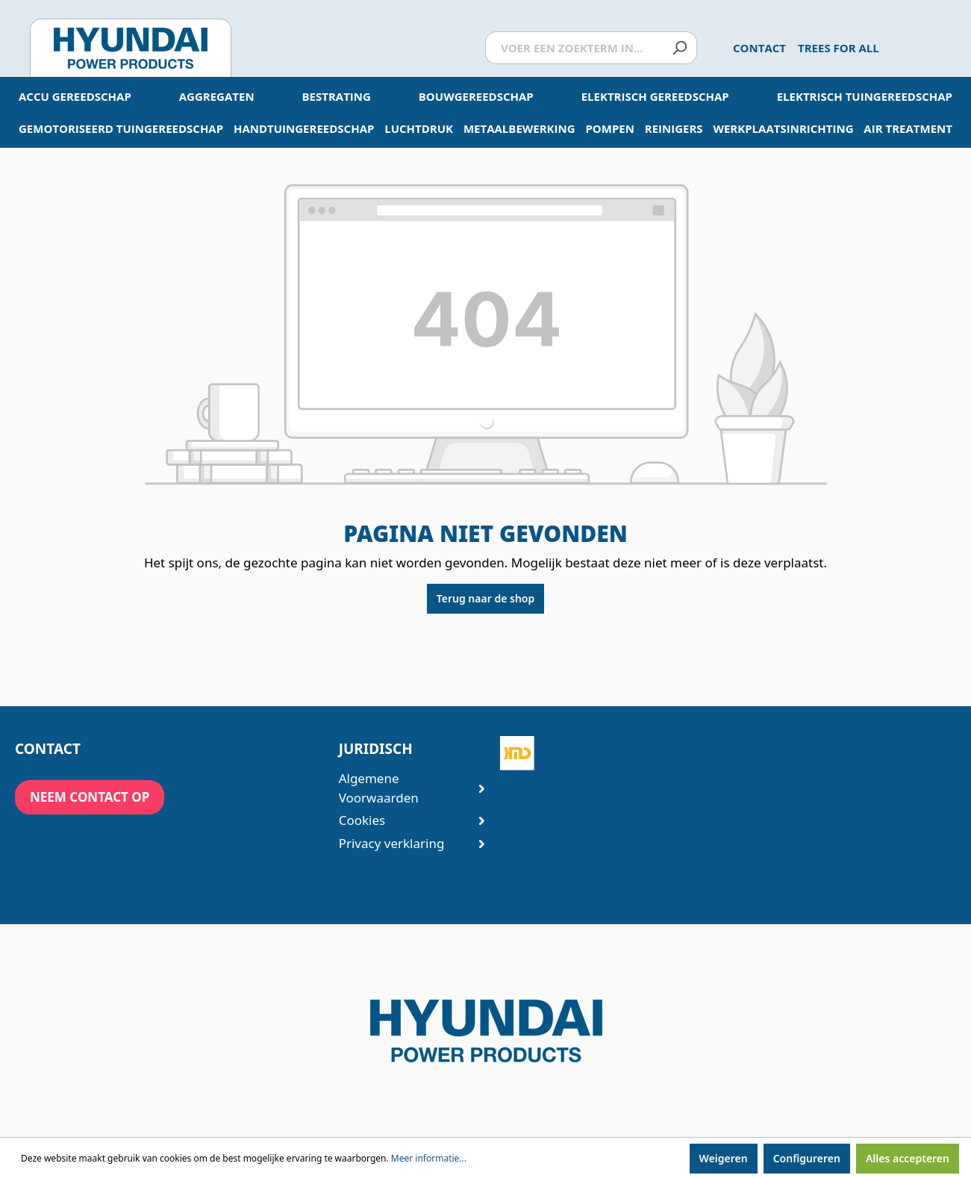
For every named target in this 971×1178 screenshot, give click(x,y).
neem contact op (89, 796)
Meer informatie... (428, 1158)
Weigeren (723, 1158)
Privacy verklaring (405, 843)
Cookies (405, 820)
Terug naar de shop (485, 598)
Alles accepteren (907, 1158)
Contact (759, 47)
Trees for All (838, 47)
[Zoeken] (679, 48)
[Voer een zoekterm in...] (574, 48)
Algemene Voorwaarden (405, 788)
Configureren (806, 1158)
